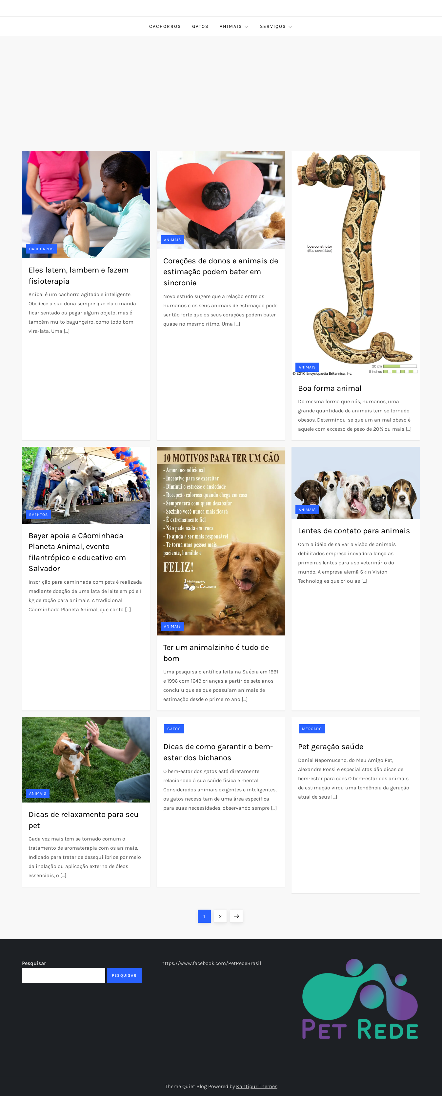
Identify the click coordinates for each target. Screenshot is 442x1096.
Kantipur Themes (256, 1086)
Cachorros (165, 26)
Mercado (312, 729)
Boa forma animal (330, 388)
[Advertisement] (221, 85)
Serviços (276, 26)
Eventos (38, 514)
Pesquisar (34, 963)
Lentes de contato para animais (354, 530)
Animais (234, 26)
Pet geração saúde (330, 746)
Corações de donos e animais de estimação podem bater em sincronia (220, 271)
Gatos (200, 26)
